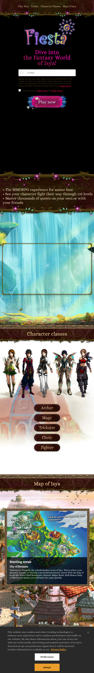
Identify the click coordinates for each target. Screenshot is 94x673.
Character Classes (51, 6)
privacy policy (65, 86)
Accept (47, 668)
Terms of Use (42, 91)
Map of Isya (69, 6)
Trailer (35, 6)
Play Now (23, 6)
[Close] (88, 634)
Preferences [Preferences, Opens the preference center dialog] (47, 658)
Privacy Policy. (57, 91)
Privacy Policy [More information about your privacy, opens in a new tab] (58, 651)
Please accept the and (43, 91)
